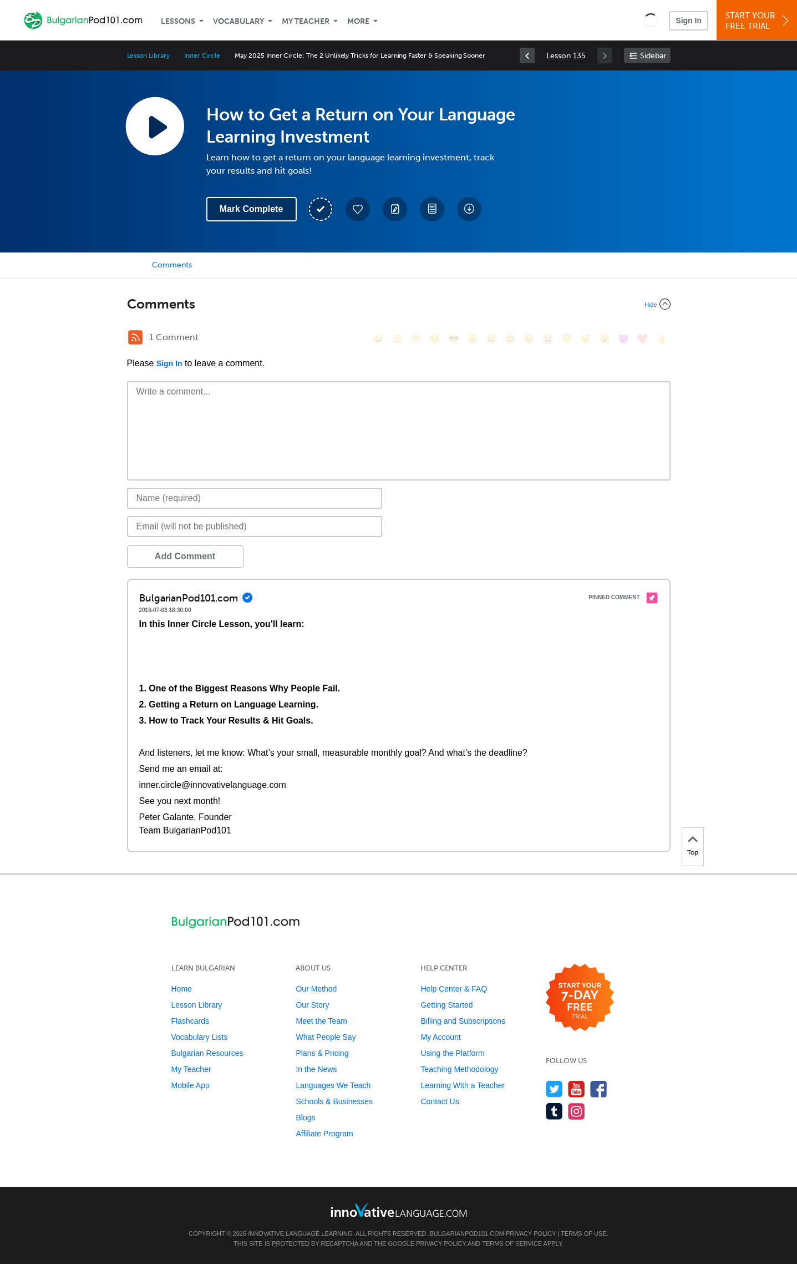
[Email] (255, 526)
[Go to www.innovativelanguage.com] (399, 1209)
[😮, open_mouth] (604, 339)
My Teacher (305, 21)
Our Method (316, 988)
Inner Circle (202, 55)
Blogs (305, 1117)
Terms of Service (512, 1243)
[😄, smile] (378, 339)
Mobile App (190, 1085)
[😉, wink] (529, 339)
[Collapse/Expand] (399, 304)
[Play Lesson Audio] (154, 126)
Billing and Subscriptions (462, 1021)
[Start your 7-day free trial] (580, 998)
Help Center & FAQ (453, 988)
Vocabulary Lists (199, 1037)
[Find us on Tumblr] (554, 1111)
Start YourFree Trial (758, 21)
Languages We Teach (333, 1085)
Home (181, 988)
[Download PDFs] (432, 209)
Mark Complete (251, 209)
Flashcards (190, 1021)
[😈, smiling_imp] (623, 339)
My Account (440, 1037)
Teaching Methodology (459, 1069)
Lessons (178, 21)
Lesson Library (148, 55)
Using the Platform (452, 1053)
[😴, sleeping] (585, 339)
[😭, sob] (548, 339)
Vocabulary (238, 21)
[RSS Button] (135, 337)
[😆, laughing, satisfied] (491, 339)
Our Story (312, 1004)
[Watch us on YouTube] (576, 1089)
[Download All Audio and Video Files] (469, 209)
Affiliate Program (324, 1133)
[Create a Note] (395, 209)
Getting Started (446, 1004)
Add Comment (185, 556)
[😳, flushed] (397, 339)
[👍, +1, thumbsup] (661, 339)
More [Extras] (358, 21)
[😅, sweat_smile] (510, 339)
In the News (316, 1069)
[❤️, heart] (642, 339)
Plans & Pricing (322, 1053)
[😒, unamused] (434, 339)
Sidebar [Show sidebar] (653, 55)
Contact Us (439, 1101)
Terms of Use (584, 1233)
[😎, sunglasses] (453, 339)
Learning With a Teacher (462, 1085)
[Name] (255, 498)
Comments (172, 265)
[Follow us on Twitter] (554, 1089)
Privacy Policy (531, 1233)
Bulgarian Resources (207, 1053)
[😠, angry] (472, 339)
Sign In (689, 20)
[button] (650, 20)
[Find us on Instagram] (576, 1111)
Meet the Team (321, 1021)
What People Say (326, 1037)
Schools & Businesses (334, 1101)
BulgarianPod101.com (466, 1233)
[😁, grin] (416, 339)
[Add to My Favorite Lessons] (358, 209)
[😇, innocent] (566, 339)
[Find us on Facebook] (598, 1089)
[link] (527, 55)
